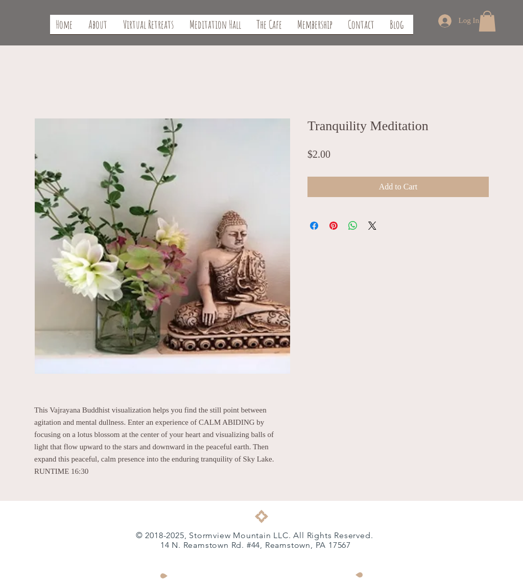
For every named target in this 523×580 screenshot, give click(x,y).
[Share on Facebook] (314, 226)
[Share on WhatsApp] (353, 226)
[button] (487, 21)
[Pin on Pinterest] (333, 226)
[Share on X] (372, 226)
